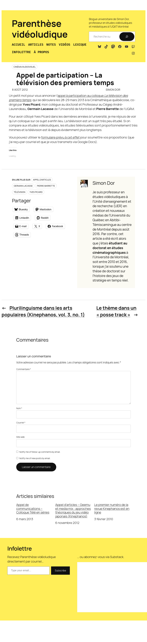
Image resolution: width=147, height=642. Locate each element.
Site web (20, 436)
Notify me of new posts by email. (34, 458)
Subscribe (60, 570)
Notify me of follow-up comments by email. (39, 451)
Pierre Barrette (46, 185)
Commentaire (23, 369)
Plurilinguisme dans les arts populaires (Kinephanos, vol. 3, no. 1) (43, 311)
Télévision (19, 192)
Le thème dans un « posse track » (116, 311)
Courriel (20, 422)
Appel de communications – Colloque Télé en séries (32, 508)
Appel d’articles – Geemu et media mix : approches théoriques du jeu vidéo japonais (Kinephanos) (73, 510)
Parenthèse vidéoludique (40, 28)
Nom (19, 408)
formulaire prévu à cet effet (60, 137)
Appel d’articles (42, 179)
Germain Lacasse (23, 185)
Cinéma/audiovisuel (25, 66)
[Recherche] (126, 36)
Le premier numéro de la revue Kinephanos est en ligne (111, 508)
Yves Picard (36, 192)
